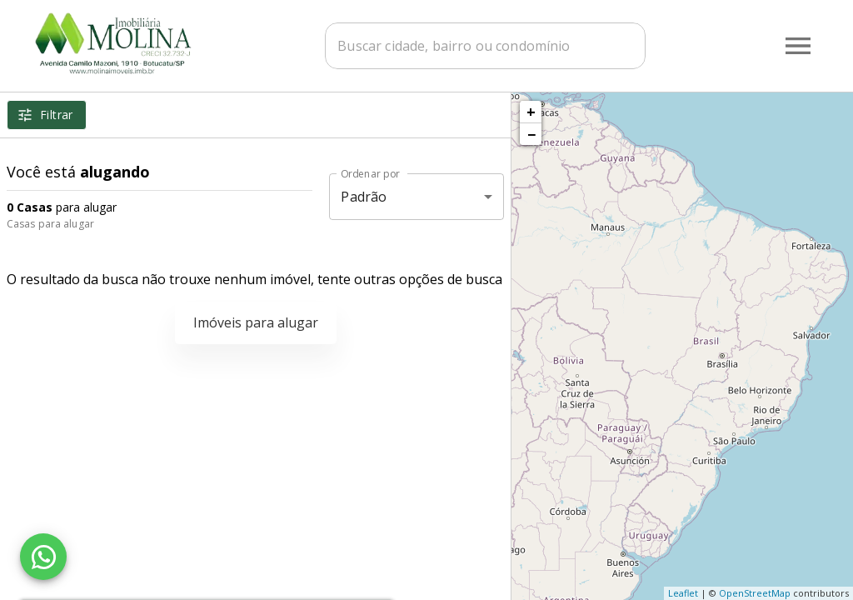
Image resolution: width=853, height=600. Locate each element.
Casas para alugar (50, 224)
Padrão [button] (364, 197)
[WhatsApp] (43, 556)
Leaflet (683, 593)
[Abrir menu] (798, 45)
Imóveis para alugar (255, 322)
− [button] (531, 134)
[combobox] (485, 45)
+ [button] (531, 112)
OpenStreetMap (755, 593)
